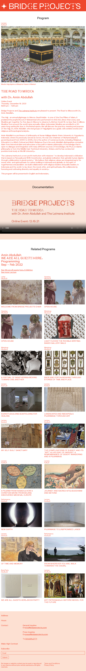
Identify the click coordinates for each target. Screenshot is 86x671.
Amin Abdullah (11, 255)
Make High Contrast (9, 644)
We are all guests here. (22, 258)
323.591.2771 (31, 639)
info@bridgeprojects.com (36, 627)
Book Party (5, 570)
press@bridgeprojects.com (36, 634)
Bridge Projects (41, 6)
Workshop (47, 311)
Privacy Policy (49, 665)
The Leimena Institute (27, 111)
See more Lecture (8, 272)
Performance (5, 499)
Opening (47, 277)
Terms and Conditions (52, 663)
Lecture (3, 384)
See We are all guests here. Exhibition (17, 270)
